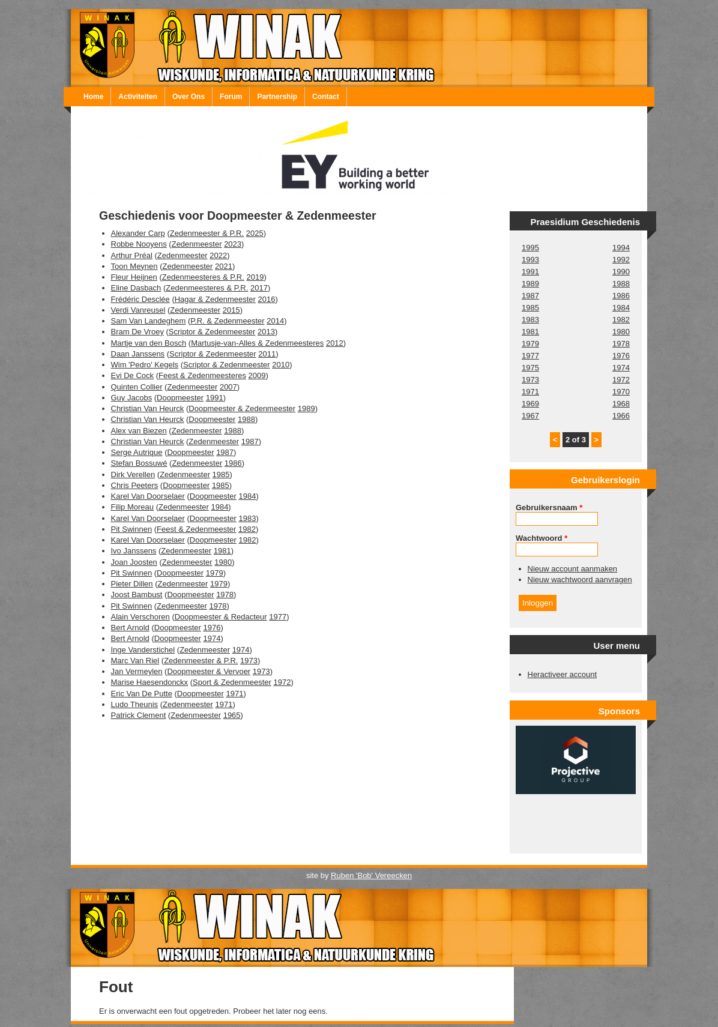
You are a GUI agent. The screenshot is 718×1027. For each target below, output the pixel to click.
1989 (306, 408)
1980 (223, 562)
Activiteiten (137, 96)
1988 (246, 419)
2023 (232, 243)
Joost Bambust (137, 594)
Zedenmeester (197, 243)
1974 (211, 638)
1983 (247, 518)
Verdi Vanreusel (138, 310)
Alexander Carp (138, 233)
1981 (222, 550)
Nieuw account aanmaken (573, 568)
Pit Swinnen (131, 529)
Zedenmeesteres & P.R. (203, 277)
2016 (266, 299)
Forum (231, 96)
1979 (214, 572)
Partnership (277, 96)
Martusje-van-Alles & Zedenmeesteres (257, 343)
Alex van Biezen (139, 430)
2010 (280, 364)
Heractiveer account (562, 674)
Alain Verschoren (140, 616)
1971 (235, 693)
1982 (247, 529)
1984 (247, 496)
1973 (249, 660)
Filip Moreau (132, 506)
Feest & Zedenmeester (196, 529)
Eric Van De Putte (141, 693)
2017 (259, 287)
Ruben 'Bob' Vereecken (371, 875)
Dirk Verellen (133, 474)
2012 (334, 343)
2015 (231, 310)
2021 (223, 266)
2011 (267, 353)
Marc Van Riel (135, 660)
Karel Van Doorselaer (148, 496)
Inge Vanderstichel (143, 649)
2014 (275, 320)
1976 (211, 627)
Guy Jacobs (131, 397)
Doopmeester (180, 397)
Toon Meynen (134, 266)
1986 (233, 463)
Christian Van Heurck (147, 408)
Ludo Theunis (134, 704)
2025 (255, 233)
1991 (214, 397)
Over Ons (188, 96)
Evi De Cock (132, 375)
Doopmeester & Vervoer (208, 671)
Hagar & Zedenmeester (215, 299)
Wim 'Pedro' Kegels (145, 364)
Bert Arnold (130, 627)
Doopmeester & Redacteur (221, 616)
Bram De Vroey (137, 331)
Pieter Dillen (132, 583)
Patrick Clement (138, 715)
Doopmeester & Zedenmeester (242, 408)
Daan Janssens (138, 353)
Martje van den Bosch (149, 343)
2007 (228, 386)
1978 (225, 594)
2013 (266, 331)
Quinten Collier (137, 386)
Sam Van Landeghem (148, 320)
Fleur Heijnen (134, 277)
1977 (277, 616)
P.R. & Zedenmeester (227, 320)
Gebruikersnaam (549, 507)
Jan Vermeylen (137, 671)
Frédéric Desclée (140, 299)
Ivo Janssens (134, 550)
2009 (257, 375)
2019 (255, 277)
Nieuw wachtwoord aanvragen (580, 579)
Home (93, 96)
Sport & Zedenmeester (232, 682)
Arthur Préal (131, 255)
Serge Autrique (137, 452)
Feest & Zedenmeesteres (202, 375)
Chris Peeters (134, 485)
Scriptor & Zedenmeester (212, 331)
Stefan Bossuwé (139, 463)
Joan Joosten (134, 562)
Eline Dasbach (136, 287)
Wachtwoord (541, 538)
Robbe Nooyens (139, 243)
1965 (232, 715)
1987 (250, 441)
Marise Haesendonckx (150, 682)
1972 (282, 682)
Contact (325, 96)
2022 (218, 255)
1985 (221, 474)
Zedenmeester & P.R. (207, 233)
